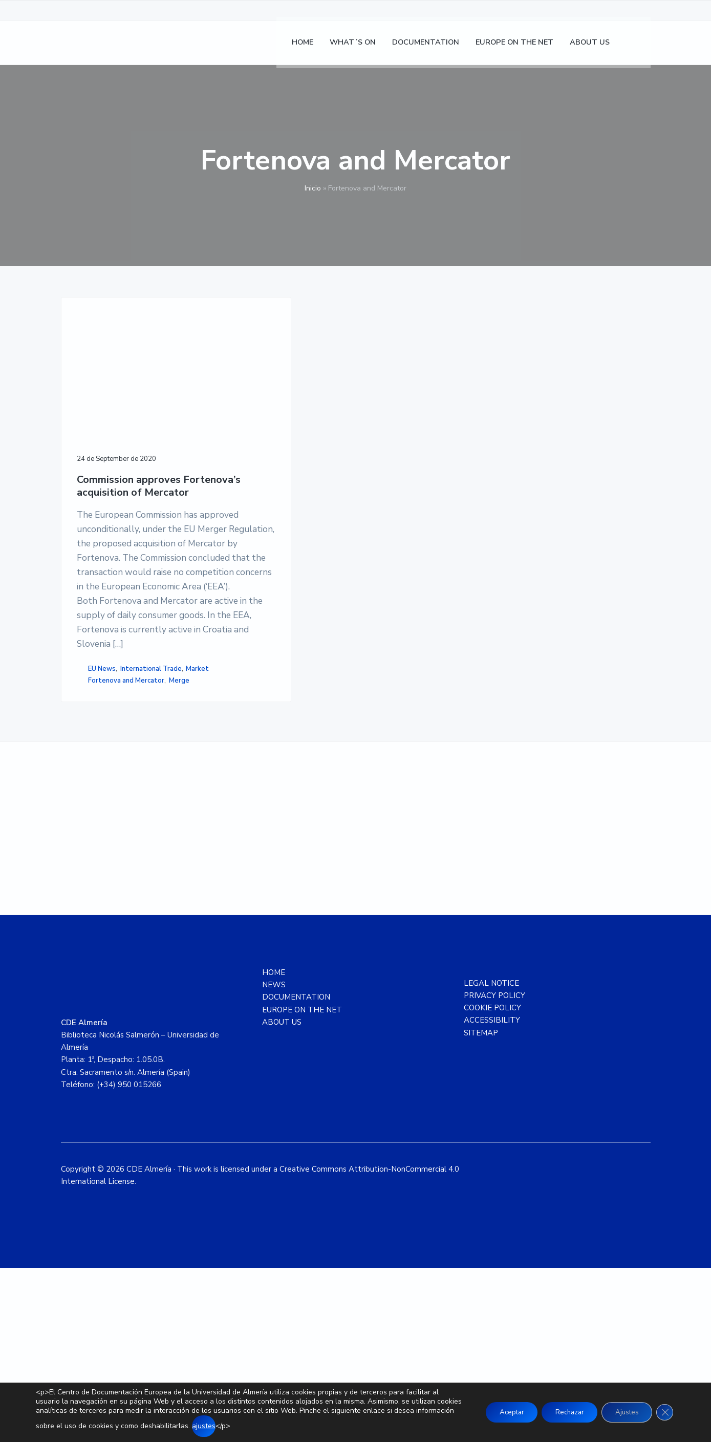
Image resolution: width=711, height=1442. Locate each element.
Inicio (313, 188)
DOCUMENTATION (296, 1171)
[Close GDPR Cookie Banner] (664, 1412)
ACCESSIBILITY (492, 1194)
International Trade (108, 827)
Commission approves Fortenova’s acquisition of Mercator (109, 445)
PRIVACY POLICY (494, 1169)
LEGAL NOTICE (491, 1157)
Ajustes (623, 1412)
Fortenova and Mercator (126, 839)
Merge (88, 850)
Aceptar (497, 1412)
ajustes (243, 1426)
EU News (102, 816)
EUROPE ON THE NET (302, 1183)
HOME (273, 1146)
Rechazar (560, 1412)
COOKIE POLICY (492, 1182)
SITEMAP (481, 1206)
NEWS (274, 1159)
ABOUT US (281, 1196)
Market (155, 827)
